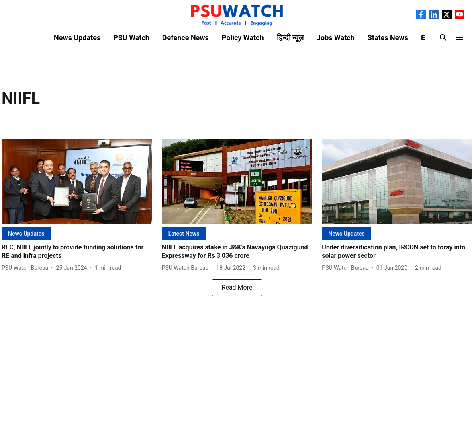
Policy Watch (243, 37)
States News (388, 37)
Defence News (185, 37)
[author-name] (26, 268)
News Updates (77, 37)
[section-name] (26, 233)
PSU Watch (131, 37)
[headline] (77, 251)
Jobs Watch (336, 37)
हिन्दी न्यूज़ (290, 37)
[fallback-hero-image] (77, 181)
